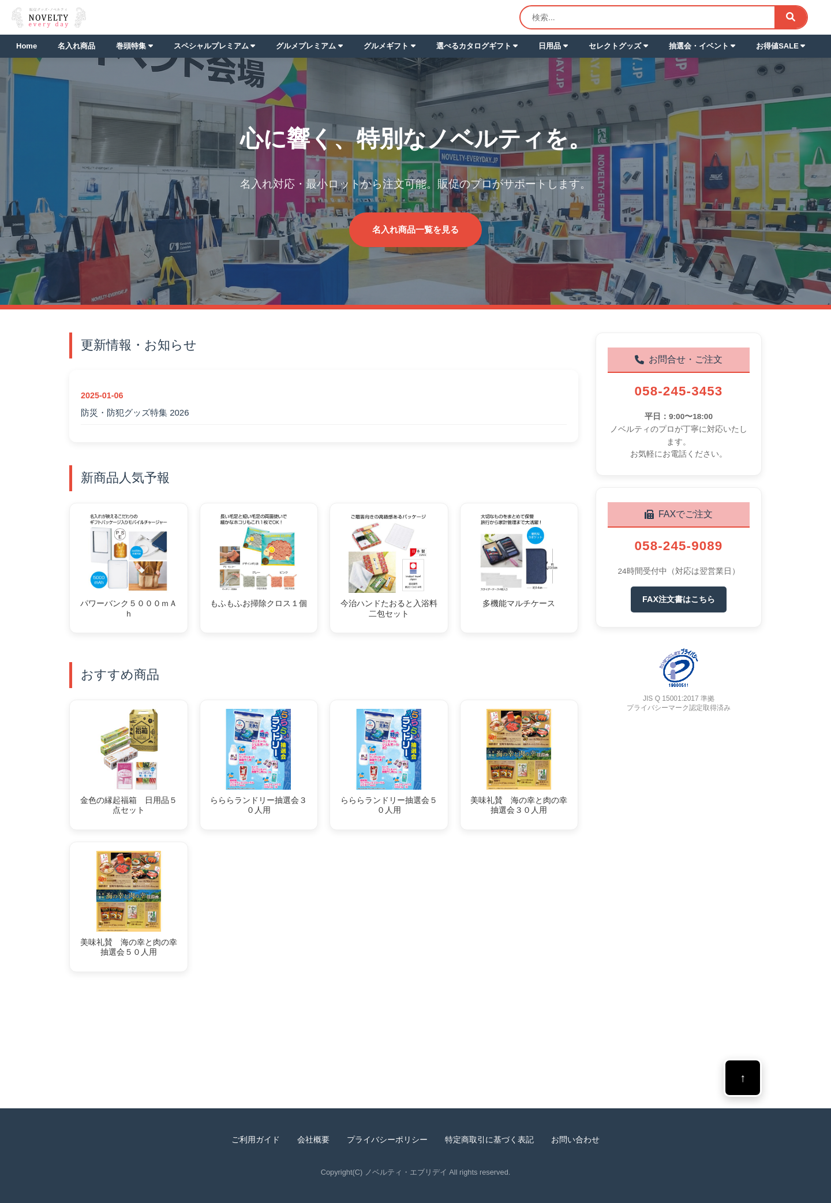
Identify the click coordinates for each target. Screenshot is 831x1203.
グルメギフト (389, 46)
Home (26, 46)
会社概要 (313, 1139)
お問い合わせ (575, 1139)
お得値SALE (780, 46)
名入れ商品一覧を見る (415, 229)
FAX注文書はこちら (678, 599)
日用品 (553, 46)
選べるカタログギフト (477, 46)
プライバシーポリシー (387, 1139)
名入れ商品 (76, 46)
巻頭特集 (134, 46)
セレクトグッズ (618, 46)
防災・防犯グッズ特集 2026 (135, 412)
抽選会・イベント (702, 46)
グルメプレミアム (309, 46)
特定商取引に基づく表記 (489, 1139)
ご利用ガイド (255, 1139)
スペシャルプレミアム (215, 46)
